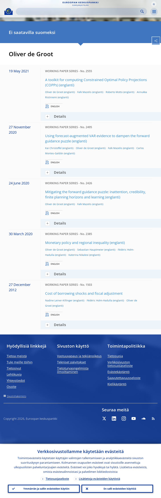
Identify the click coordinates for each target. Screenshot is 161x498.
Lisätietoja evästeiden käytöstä (99, 478)
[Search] (78, 11)
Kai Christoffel (53, 148)
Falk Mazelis (84, 92)
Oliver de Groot (54, 92)
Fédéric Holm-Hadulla (99, 300)
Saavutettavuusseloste (123, 378)
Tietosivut (14, 368)
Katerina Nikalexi (78, 255)
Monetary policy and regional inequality (77, 242)
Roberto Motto (114, 92)
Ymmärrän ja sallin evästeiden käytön (46, 488)
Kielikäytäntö (116, 384)
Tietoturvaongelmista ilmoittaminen (72, 370)
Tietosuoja (115, 356)
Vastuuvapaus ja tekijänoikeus (79, 356)
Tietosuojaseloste (57, 478)
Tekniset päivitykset (71, 362)
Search (142, 11)
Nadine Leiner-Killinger (59, 300)
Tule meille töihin (19, 362)
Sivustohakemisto (16, 396)
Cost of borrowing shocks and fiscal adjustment (84, 293)
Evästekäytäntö (118, 372)
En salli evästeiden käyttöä (120, 488)
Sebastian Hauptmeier (90, 249)
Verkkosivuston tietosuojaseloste (120, 364)
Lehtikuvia (14, 374)
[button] (153, 4)
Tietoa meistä (17, 356)
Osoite (11, 387)
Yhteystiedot (16, 380)
